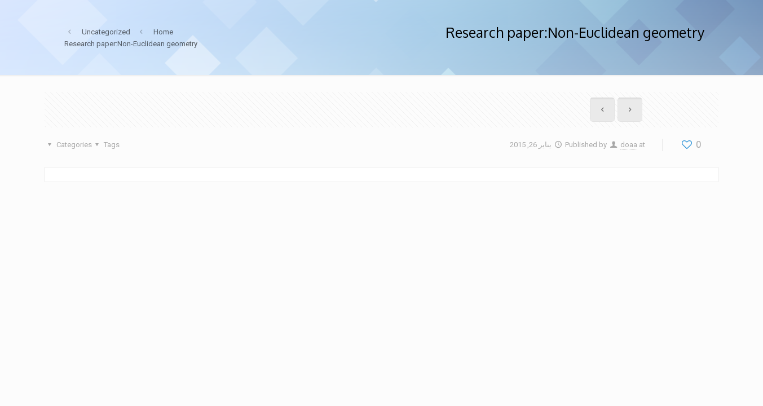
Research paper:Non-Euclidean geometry (130, 43)
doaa (628, 144)
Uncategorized (106, 32)
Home (163, 32)
